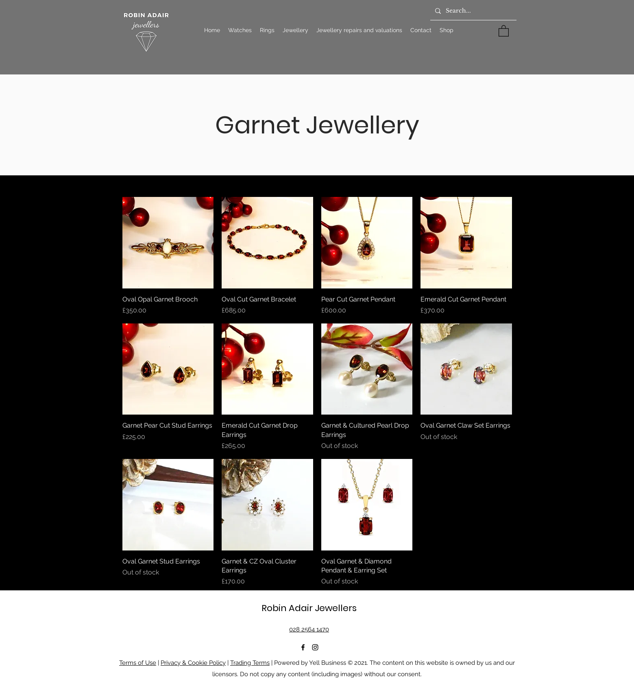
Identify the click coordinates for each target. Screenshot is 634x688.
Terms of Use (137, 662)
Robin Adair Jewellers (309, 608)
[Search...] (472, 11)
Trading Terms (250, 662)
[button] (504, 30)
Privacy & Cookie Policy (193, 662)
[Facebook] (303, 647)
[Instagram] (315, 647)
